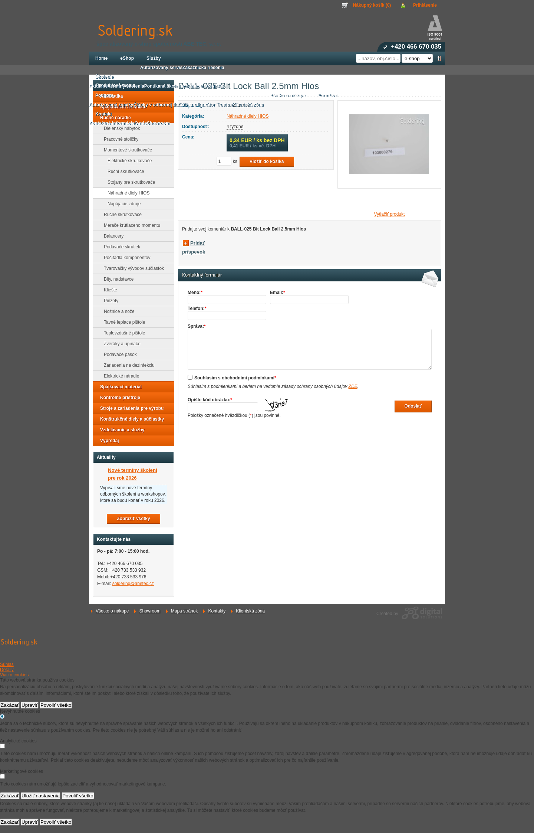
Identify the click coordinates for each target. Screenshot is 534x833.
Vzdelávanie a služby (120, 429)
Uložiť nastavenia (41, 795)
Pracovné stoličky (118, 139)
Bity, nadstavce (116, 279)
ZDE (353, 386)
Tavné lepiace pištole (122, 322)
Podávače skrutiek (119, 246)
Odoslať (413, 406)
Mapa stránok (184, 611)
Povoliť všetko (56, 705)
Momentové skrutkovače (125, 150)
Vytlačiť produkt (389, 214)
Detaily (7, 669)
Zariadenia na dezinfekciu (127, 365)
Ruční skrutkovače (123, 171)
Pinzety (108, 300)
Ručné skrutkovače (120, 214)
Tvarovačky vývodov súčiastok (131, 268)
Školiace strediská (203, 86)
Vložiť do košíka (267, 161)
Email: (277, 292)
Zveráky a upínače (120, 343)
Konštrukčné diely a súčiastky (130, 419)
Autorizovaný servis (161, 67)
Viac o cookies (14, 674)
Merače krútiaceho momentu (129, 225)
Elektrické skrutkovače (127, 160)
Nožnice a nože (117, 311)
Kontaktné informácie (112, 123)
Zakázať (10, 705)
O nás (141, 123)
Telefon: (197, 308)
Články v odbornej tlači (157, 104)
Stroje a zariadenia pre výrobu (130, 408)
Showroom (149, 611)
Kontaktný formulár (202, 275)
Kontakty (216, 611)
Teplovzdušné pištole (122, 333)
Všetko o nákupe (112, 611)
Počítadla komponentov (124, 257)
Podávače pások (118, 354)
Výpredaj (107, 440)
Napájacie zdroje (122, 203)
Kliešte (108, 290)
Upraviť (30, 705)
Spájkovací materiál (119, 386)
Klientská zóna (250, 611)
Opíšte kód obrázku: (210, 399)
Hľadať (439, 58)
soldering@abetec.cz (133, 583)
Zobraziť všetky (133, 518)
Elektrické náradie (119, 376)
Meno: (195, 292)
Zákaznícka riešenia (203, 67)
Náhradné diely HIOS (126, 193)
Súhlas (7, 664)
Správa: (197, 326)
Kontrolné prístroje (118, 397)
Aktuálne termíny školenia (116, 86)
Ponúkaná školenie (164, 86)
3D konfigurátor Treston (207, 104)
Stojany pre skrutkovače (129, 182)
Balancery (111, 236)
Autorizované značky (111, 104)
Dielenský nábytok (119, 128)
